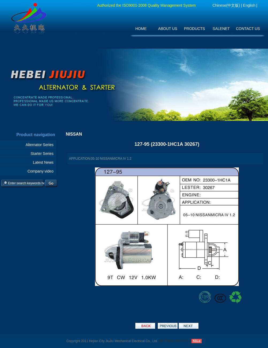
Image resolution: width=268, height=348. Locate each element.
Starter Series (41, 153)
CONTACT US (248, 28)
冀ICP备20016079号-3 (175, 341)
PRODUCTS (194, 28)
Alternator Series (39, 145)
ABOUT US (167, 28)
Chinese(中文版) (226, 5)
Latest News (43, 162)
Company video (40, 171)
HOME (141, 28)
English (249, 5)
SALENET (221, 28)
